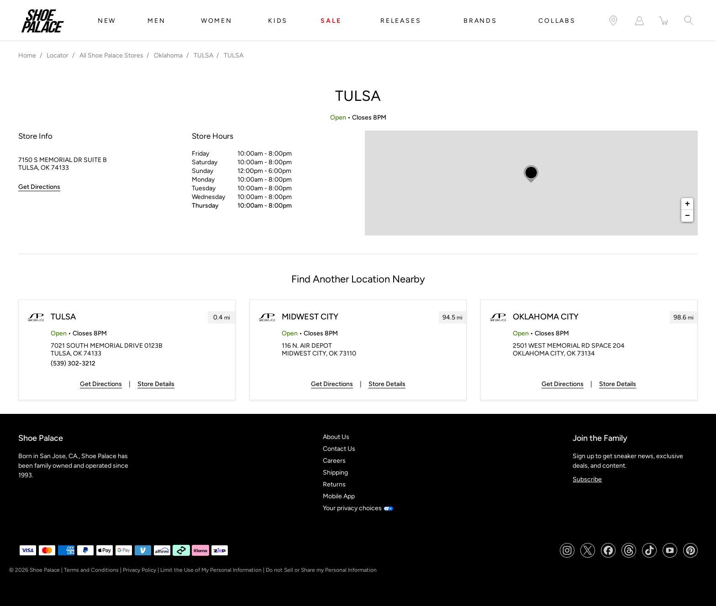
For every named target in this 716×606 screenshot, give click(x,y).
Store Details (155, 384)
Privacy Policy (139, 570)
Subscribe (587, 479)
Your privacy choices (358, 508)
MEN (156, 21)
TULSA (63, 317)
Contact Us (339, 449)
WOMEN (216, 21)
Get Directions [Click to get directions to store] (39, 187)
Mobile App (339, 496)
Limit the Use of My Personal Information (211, 570)
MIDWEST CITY (310, 317)
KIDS (278, 21)
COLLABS (557, 21)
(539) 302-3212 (73, 363)
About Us (336, 437)
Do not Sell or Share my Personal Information (321, 570)
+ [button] (687, 204)
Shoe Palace (45, 570)
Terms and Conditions (91, 570)
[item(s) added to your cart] (664, 20)
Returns (334, 484)
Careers (334, 461)
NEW (107, 21)
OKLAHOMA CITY (546, 317)
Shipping (335, 472)
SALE (331, 21)
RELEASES (400, 21)
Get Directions (101, 384)
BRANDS (480, 21)
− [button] (687, 215)
